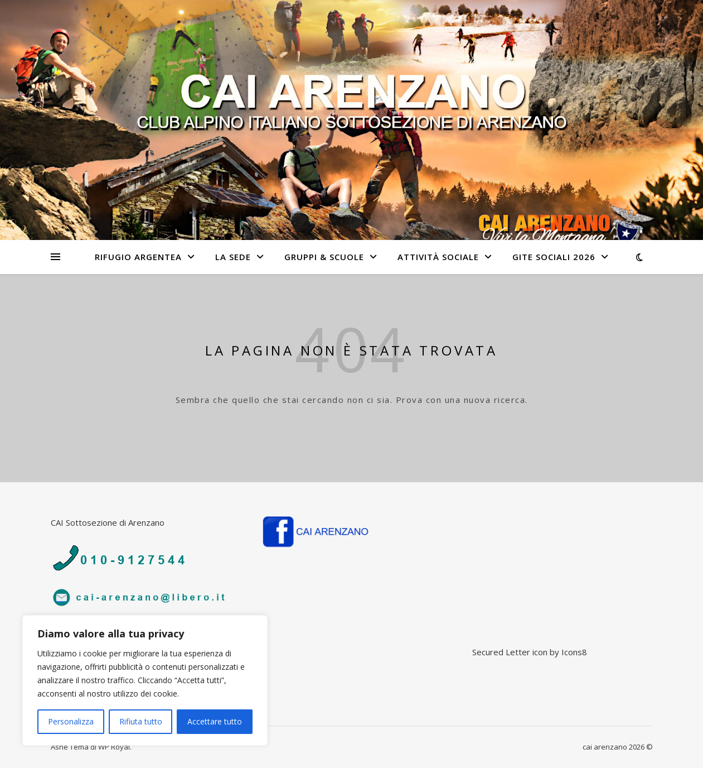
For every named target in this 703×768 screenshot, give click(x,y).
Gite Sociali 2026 (553, 256)
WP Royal (114, 747)
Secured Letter (501, 651)
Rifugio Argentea (138, 256)
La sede (233, 256)
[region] (145, 680)
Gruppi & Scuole (324, 256)
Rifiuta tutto (140, 721)
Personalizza (71, 721)
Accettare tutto (214, 721)
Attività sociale (438, 256)
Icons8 (574, 651)
